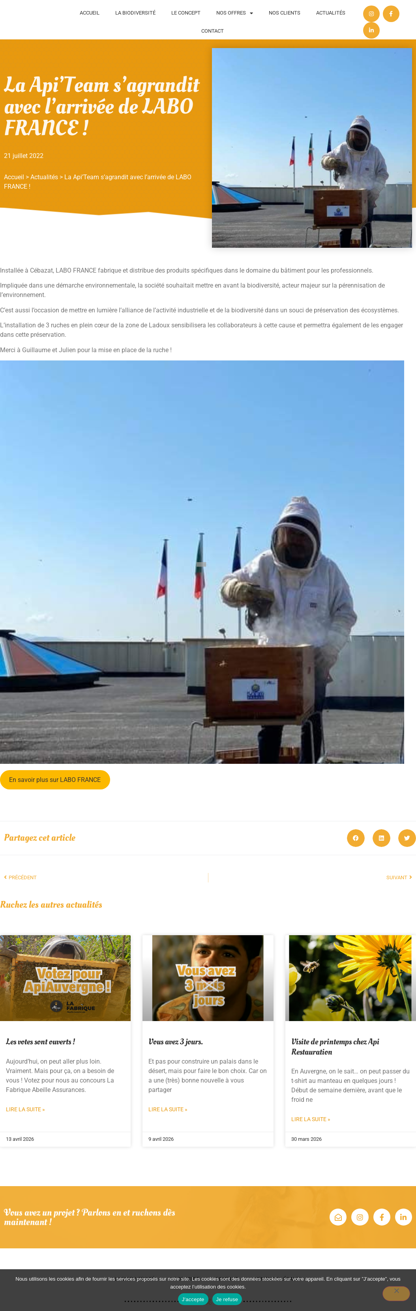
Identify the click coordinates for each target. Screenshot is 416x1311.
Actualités (330, 13)
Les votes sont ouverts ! (40, 1041)
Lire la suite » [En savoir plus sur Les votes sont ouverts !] (25, 1109)
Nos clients (284, 13)
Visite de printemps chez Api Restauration (335, 1046)
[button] (356, 838)
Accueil (89, 13)
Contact (212, 31)
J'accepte (193, 1299)
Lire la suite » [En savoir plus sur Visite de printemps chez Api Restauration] (310, 1119)
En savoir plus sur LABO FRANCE (55, 780)
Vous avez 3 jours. (175, 1041)
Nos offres (234, 13)
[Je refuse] (396, 1293)
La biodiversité (135, 13)
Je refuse (227, 1299)
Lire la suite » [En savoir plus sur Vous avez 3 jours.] (167, 1109)
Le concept (186, 13)
